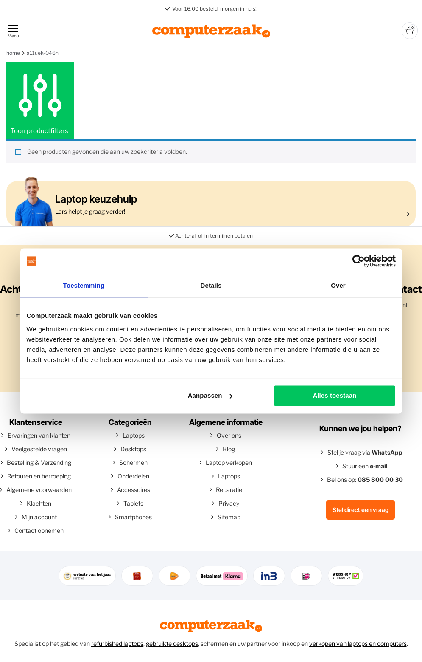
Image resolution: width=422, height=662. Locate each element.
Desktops (133, 449)
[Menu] (12, 31)
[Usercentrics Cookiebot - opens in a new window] (358, 261)
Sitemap (229, 517)
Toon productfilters (40, 100)
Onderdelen (133, 476)
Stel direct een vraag (360, 509)
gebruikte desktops (172, 643)
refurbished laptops (117, 643)
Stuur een (365, 466)
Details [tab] (211, 285)
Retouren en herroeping (39, 476)
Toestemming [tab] (84, 285)
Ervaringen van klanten (39, 435)
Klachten (39, 503)
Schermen (133, 462)
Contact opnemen (39, 530)
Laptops (134, 435)
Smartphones (133, 517)
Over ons (229, 435)
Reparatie (229, 489)
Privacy (228, 503)
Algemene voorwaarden (39, 489)
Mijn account (39, 517)
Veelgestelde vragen (39, 449)
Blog (229, 449)
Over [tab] (338, 285)
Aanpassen (210, 395)
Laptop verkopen (229, 462)
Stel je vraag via (364, 452)
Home (13, 53)
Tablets (133, 503)
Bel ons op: (365, 479)
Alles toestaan (334, 395)
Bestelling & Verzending (39, 462)
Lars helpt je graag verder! (209, 203)
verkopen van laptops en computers (358, 643)
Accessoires (133, 489)
